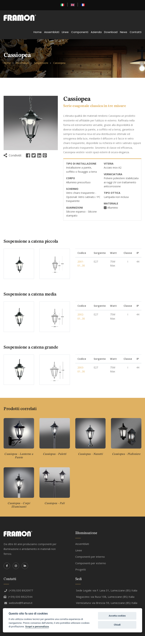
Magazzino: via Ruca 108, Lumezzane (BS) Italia (105, 596)
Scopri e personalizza (37, 626)
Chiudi (117, 624)
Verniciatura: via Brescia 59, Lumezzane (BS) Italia (106, 603)
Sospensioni (41, 63)
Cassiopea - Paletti (54, 454)
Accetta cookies (117, 615)
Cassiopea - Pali (54, 503)
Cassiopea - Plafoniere (126, 454)
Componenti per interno (90, 556)
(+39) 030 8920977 (18, 590)
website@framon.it (18, 603)
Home (38, 32)
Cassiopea (59, 63)
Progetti (80, 569)
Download (110, 32)
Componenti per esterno (90, 563)
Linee (65, 32)
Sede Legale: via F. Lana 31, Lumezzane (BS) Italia (106, 590)
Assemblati (51, 32)
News (123, 32)
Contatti (135, 32)
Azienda (96, 32)
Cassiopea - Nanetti (90, 454)
